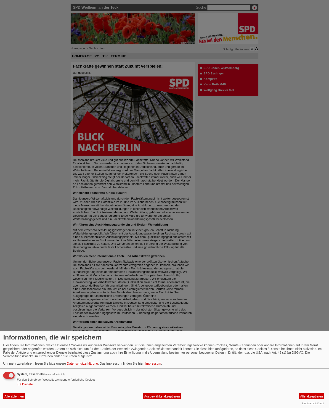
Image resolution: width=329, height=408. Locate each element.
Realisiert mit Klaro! (313, 403)
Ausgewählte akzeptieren (162, 396)
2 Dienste (25, 384)
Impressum (153, 363)
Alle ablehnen (14, 396)
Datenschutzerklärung (82, 363)
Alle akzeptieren (311, 396)
